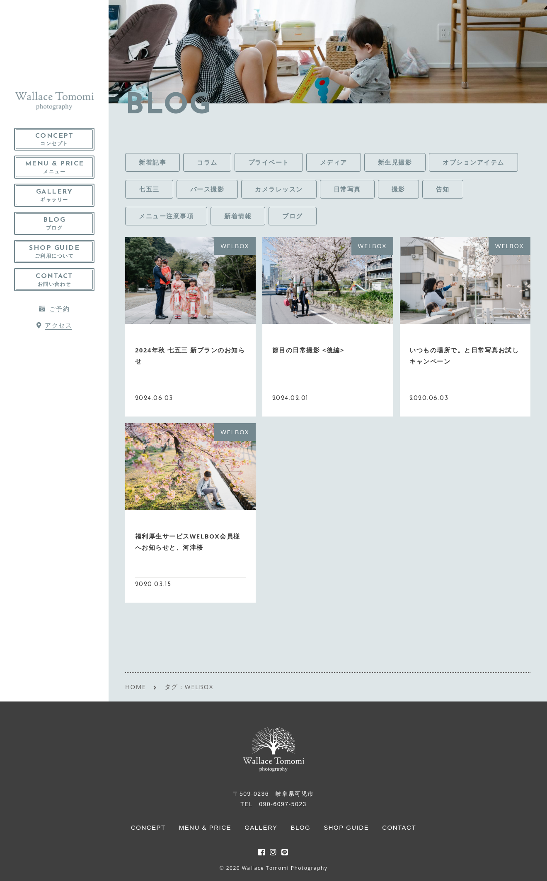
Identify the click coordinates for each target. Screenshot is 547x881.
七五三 (149, 189)
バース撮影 (207, 189)
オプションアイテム (473, 162)
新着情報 (238, 216)
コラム (207, 162)
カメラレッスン (279, 189)
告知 (443, 189)
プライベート (268, 162)
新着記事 (152, 162)
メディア (333, 162)
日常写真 (347, 189)
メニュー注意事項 (166, 216)
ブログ (292, 216)
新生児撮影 (395, 162)
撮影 (398, 189)
